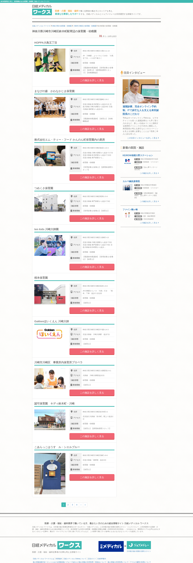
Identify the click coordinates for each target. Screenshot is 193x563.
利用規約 (59, 559)
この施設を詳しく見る (92, 80)
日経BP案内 (101, 559)
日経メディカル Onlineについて (75, 559)
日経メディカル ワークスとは (43, 559)
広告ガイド (92, 559)
